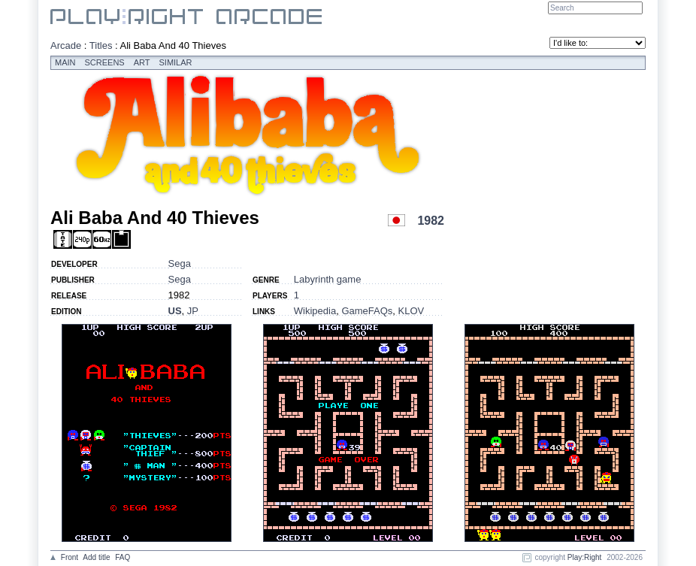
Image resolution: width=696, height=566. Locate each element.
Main (65, 62)
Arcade (65, 45)
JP (192, 310)
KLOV (411, 310)
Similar (175, 62)
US (175, 310)
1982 (430, 220)
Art (142, 62)
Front (69, 557)
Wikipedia (315, 310)
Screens (105, 62)
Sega (179, 263)
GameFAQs (366, 310)
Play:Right (584, 557)
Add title (96, 557)
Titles (101, 45)
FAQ (122, 557)
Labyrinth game (328, 279)
